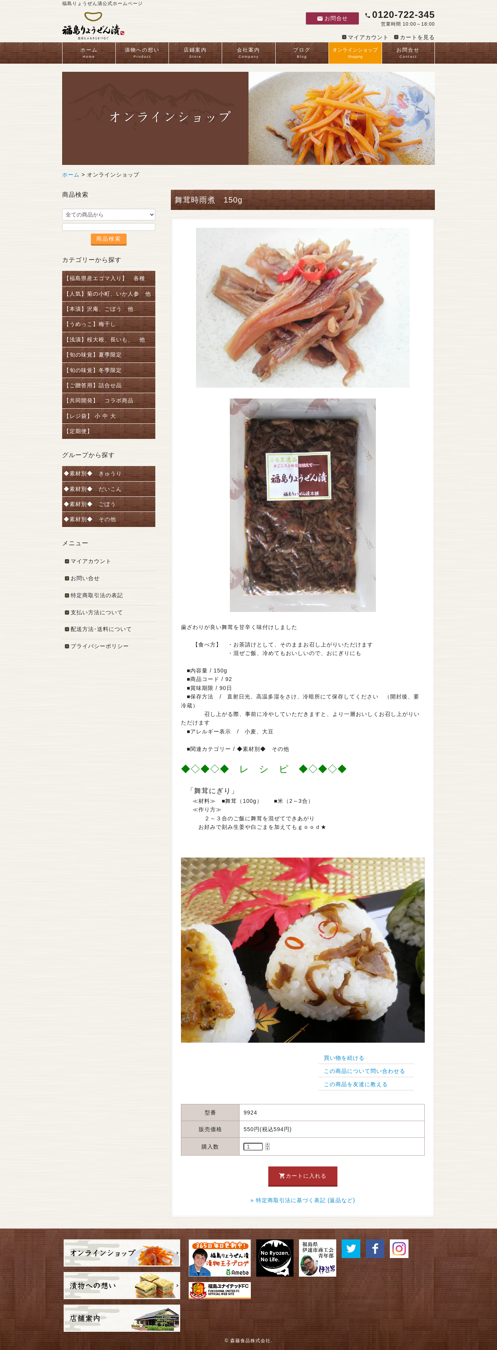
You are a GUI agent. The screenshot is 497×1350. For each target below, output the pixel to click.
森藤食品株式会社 (250, 1340)
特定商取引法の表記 (97, 595)
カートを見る (417, 37)
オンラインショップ (355, 53)
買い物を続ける (344, 1058)
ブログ (302, 53)
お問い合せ (85, 578)
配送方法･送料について (101, 629)
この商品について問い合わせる (364, 1071)
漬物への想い (142, 53)
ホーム (89, 53)
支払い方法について (97, 612)
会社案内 (248, 53)
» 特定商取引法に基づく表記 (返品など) (302, 1200)
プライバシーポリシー (100, 646)
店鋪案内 (195, 53)
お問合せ (332, 18)
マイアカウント (368, 37)
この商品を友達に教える (356, 1084)
